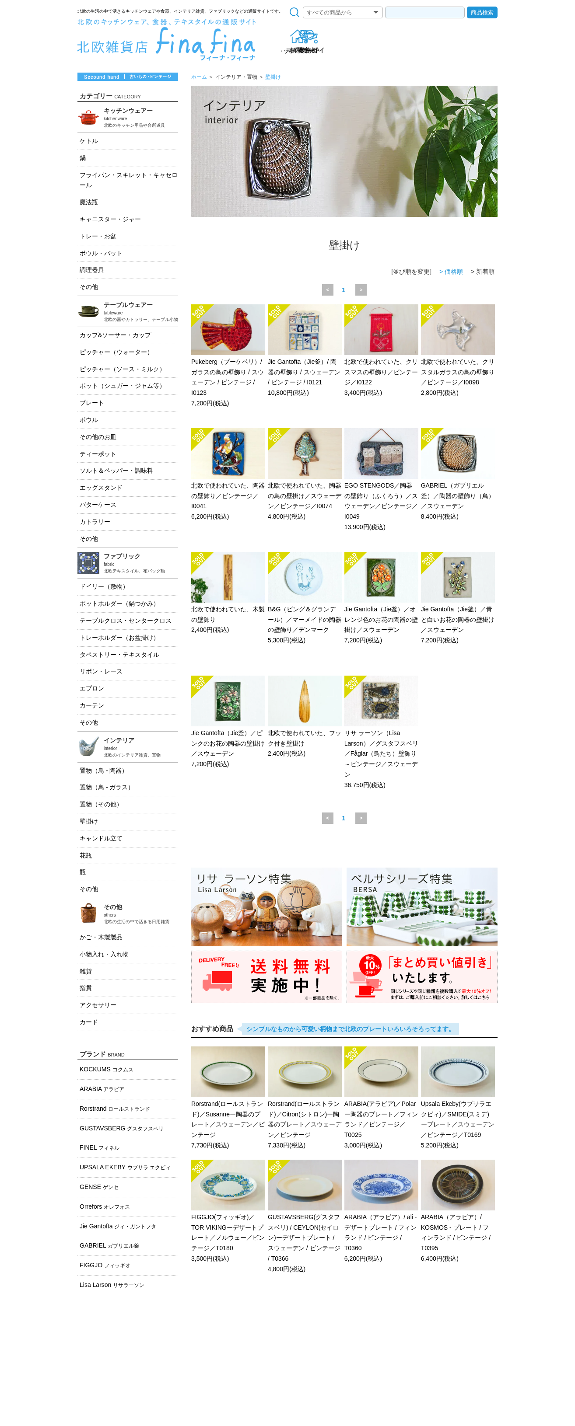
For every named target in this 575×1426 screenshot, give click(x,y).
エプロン (92, 688)
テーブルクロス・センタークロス (126, 620)
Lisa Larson (112, 1284)
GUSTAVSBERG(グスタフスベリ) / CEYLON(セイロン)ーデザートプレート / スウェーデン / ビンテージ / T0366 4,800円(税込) (305, 1217)
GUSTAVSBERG (122, 1128)
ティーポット (98, 453)
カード (89, 1021)
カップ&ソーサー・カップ (115, 334)
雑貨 (86, 971)
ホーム (199, 77)
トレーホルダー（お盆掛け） (119, 637)
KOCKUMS (106, 1069)
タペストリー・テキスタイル (119, 654)
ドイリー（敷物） (104, 586)
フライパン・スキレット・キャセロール (129, 180)
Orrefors (105, 1206)
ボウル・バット (101, 253)
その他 (89, 286)
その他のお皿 (98, 436)
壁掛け (273, 77)
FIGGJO (105, 1265)
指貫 (86, 987)
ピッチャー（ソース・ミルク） (122, 369)
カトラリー (95, 521)
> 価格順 (451, 271)
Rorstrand (115, 1108)
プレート (92, 402)
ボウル (89, 419)
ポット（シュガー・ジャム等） (122, 385)
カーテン (92, 705)
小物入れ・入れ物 (104, 954)
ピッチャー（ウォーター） (116, 352)
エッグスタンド (101, 487)
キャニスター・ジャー (110, 219)
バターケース (98, 504)
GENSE (99, 1186)
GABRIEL (109, 1245)
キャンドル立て (101, 838)
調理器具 (92, 269)
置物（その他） (101, 804)
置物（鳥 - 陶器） (104, 770)
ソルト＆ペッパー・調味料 (116, 470)
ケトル (89, 140)
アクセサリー (98, 1004)
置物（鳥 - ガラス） (107, 787)
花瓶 (86, 855)
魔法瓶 (89, 202)
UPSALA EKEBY (125, 1167)
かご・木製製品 (101, 937)
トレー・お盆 (98, 236)
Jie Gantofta (118, 1226)
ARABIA (102, 1088)
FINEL (99, 1147)
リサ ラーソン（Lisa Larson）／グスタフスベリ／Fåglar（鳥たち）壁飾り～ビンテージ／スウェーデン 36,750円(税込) (381, 732)
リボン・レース (101, 671)
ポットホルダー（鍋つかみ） (119, 603)
